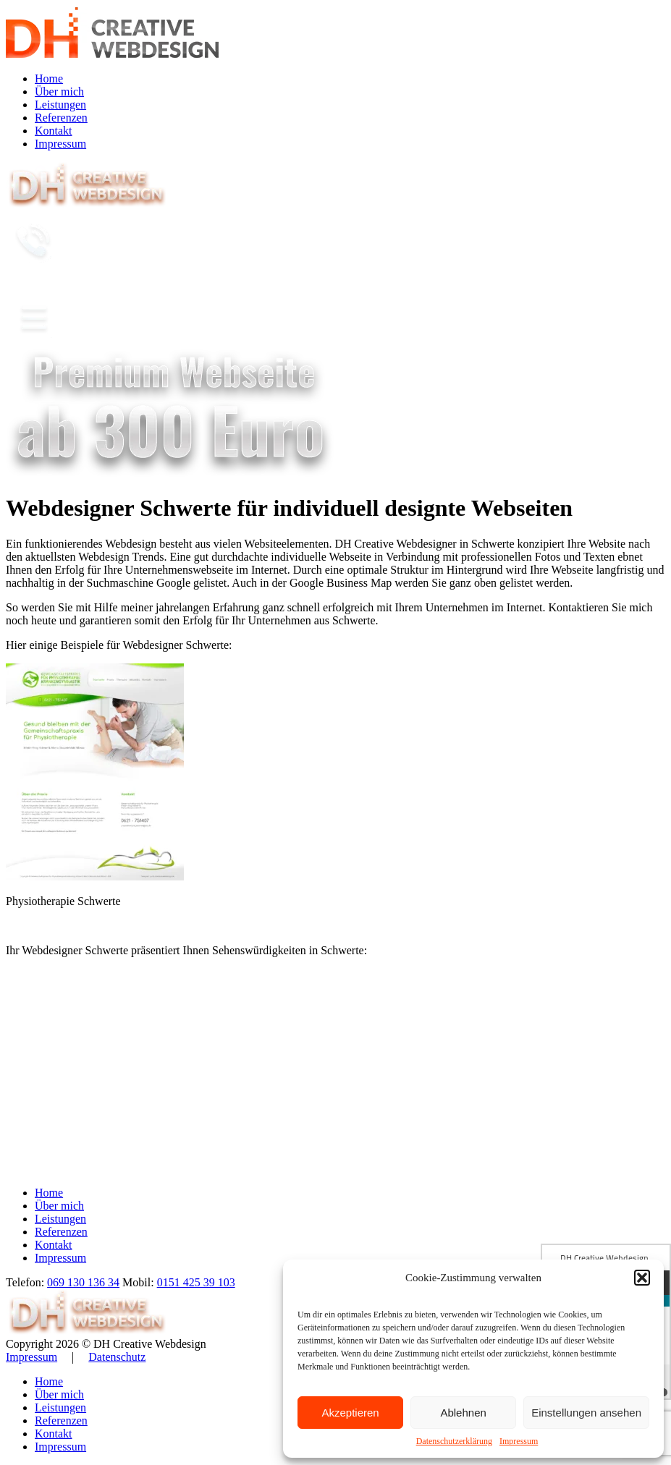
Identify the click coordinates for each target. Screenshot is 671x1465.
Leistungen (60, 104)
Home (49, 78)
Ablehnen (463, 1412)
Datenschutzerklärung (454, 1441)
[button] (642, 1277)
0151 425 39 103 (196, 1282)
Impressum (518, 1441)
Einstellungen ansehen (586, 1412)
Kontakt (53, 130)
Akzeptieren (350, 1412)
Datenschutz (116, 1357)
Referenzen (61, 117)
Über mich (59, 91)
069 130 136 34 (83, 1282)
